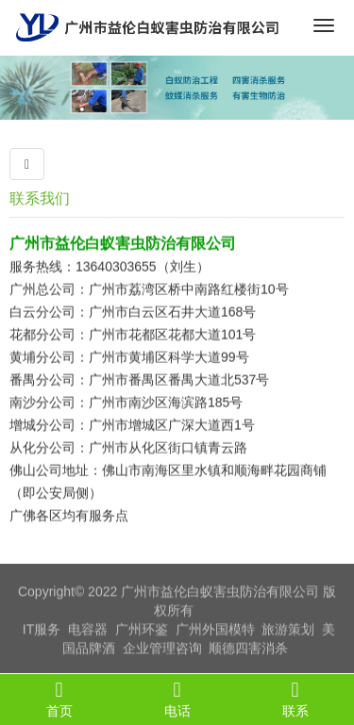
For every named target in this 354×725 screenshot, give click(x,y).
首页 (59, 698)
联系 (295, 698)
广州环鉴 (141, 630)
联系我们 (39, 198)
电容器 (88, 630)
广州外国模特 (215, 630)
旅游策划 (287, 630)
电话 (177, 698)
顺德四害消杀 (248, 649)
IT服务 (41, 630)
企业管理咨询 (162, 649)
